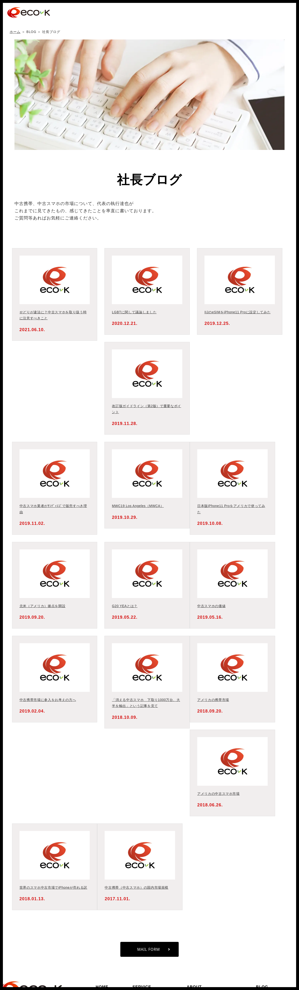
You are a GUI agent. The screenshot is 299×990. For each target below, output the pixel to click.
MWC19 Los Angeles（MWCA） (139, 506)
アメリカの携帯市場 (214, 700)
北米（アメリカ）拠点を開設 (44, 606)
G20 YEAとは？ (125, 606)
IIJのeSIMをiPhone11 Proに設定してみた (239, 312)
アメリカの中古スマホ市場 (219, 793)
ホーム (15, 31)
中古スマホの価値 (212, 606)
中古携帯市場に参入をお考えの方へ (49, 700)
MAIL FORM (153, 955)
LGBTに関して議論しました (135, 312)
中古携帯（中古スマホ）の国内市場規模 (138, 887)
